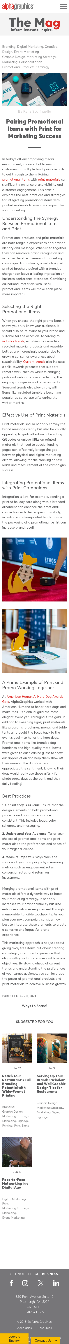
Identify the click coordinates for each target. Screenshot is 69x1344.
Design (7, 52)
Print (17, 1125)
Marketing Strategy (41, 57)
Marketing (9, 62)
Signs (25, 1125)
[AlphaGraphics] (18, 6)
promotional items (16, 179)
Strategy (42, 67)
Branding (8, 46)
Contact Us (43, 1340)
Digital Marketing (30, 46)
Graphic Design (13, 57)
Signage (23, 1121)
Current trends (34, 362)
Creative (51, 46)
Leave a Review (14, 1339)
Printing (7, 1125)
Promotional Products (18, 67)
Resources (45, 1328)
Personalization (30, 62)
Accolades (24, 1328)
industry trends (13, 341)
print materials (49, 179)
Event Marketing (26, 52)
